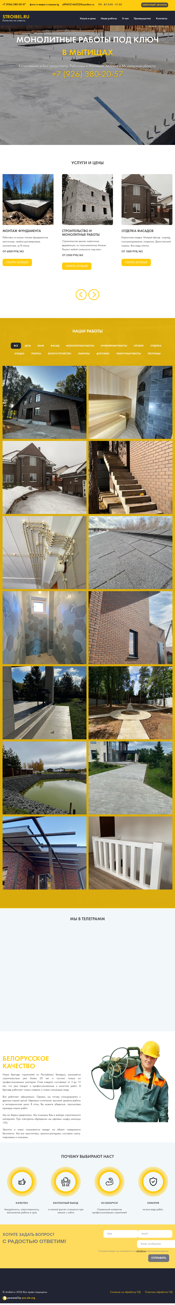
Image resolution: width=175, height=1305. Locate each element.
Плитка (36, 354)
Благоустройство (59, 354)
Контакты (161, 18)
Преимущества (142, 18)
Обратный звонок (154, 5)
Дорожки (103, 354)
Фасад (54, 346)
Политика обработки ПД (158, 1294)
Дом (27, 346)
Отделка (156, 346)
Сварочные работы (129, 354)
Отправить (158, 1259)
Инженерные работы (114, 346)
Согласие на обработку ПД (124, 1294)
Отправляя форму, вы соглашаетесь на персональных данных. (133, 1252)
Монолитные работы (80, 346)
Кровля (139, 346)
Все (15, 346)
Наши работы (109, 18)
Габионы (84, 354)
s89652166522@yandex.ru (77, 4)
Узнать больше (17, 262)
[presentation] (81, 295)
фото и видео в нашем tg (44, 4)
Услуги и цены (88, 18)
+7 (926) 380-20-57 (14, 4)
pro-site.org (28, 1300)
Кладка (19, 354)
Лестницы (155, 354)
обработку (141, 1252)
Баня (40, 346)
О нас (125, 18)
